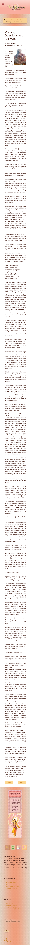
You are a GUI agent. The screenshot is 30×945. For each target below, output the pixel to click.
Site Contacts (10, 903)
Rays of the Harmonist (12, 886)
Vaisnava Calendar (11, 888)
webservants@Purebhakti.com (15, 909)
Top (7, 941)
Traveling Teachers (11, 907)
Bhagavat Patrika (11, 882)
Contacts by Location (12, 905)
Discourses (9, 884)
